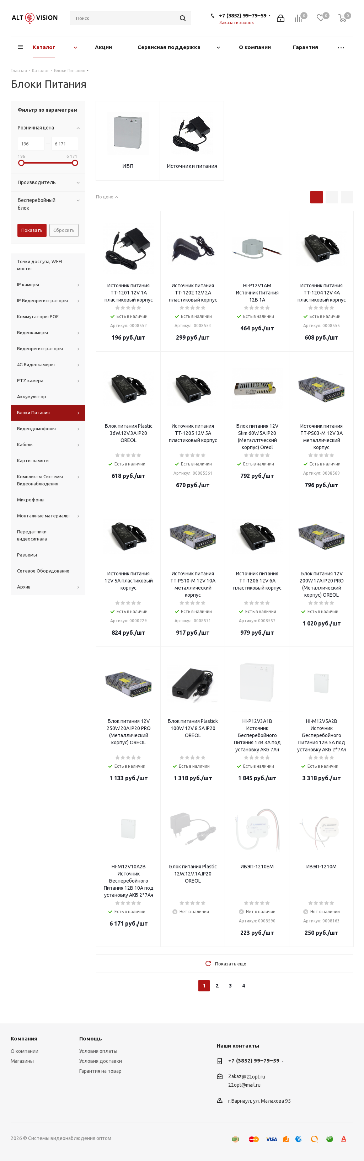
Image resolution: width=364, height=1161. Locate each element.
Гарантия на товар (100, 1071)
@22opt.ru (253, 1077)
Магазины (22, 1061)
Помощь (90, 1038)
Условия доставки (100, 1061)
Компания (24, 1038)
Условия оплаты (98, 1051)
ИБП (127, 166)
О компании (24, 1051)
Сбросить (64, 230)
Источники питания (192, 166)
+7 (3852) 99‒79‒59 (242, 15)
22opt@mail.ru (244, 1085)
